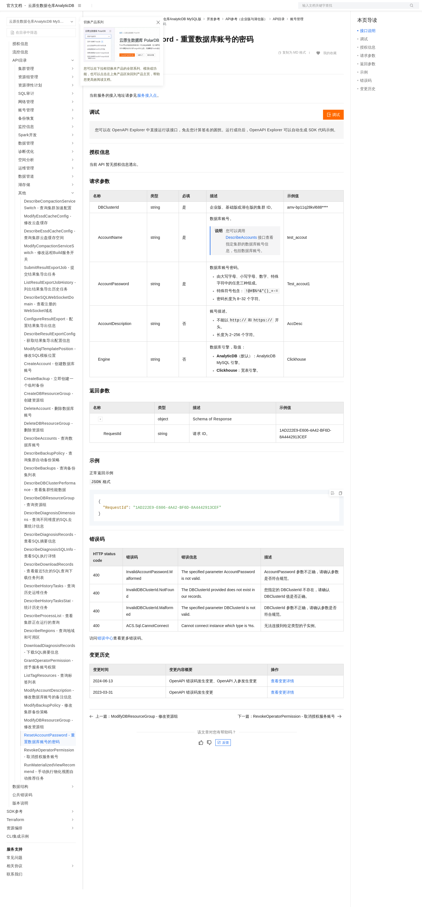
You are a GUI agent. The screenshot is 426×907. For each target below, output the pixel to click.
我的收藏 (330, 71)
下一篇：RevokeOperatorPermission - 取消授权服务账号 (290, 735)
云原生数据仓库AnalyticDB (51, 23)
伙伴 (150, 9)
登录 (410, 9)
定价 (119, 9)
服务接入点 (147, 113)
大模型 (56, 9)
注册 (390, 9)
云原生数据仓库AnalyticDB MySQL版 (174, 37)
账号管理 (296, 37)
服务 (163, 9)
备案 (363, 9)
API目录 (279, 37)
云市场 (134, 9)
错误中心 (105, 656)
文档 (351, 9)
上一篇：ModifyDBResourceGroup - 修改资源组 (133, 735)
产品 (72, 9)
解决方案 (89, 9)
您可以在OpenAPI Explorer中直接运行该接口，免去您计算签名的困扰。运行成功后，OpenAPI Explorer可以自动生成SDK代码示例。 (216, 147)
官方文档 (14, 23)
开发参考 (213, 37)
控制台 (377, 9)
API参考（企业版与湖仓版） (246, 37)
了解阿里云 (182, 9)
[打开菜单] (9, 9)
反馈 (223, 761)
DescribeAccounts (241, 255)
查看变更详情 (282, 699)
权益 (106, 9)
